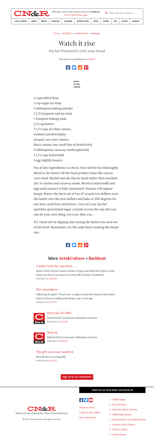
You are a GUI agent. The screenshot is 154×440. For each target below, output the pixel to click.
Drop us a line (86, 407)
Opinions (55, 21)
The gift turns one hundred (54, 352)
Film (115, 21)
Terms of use (119, 434)
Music (96, 21)
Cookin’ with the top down (54, 266)
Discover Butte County (124, 409)
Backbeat (95, 33)
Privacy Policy (120, 429)
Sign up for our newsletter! (77, 377)
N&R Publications (121, 414)
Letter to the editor (89, 412)
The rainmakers (47, 289)
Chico (56, 33)
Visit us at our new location (112, 390)
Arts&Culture (83, 21)
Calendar (68, 21)
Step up (52, 332)
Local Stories (21, 21)
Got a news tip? (87, 417)
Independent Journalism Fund (128, 419)
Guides (125, 21)
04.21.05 (53, 302)
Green (33, 21)
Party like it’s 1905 (59, 313)
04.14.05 (64, 321)
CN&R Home (119, 399)
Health (44, 21)
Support (135, 21)
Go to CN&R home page (76, 15)
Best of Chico (119, 404)
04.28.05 (67, 33)
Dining (106, 21)
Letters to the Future (123, 424)
